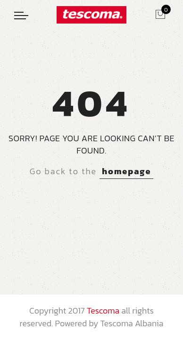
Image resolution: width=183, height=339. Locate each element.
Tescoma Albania (131, 323)
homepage (126, 171)
